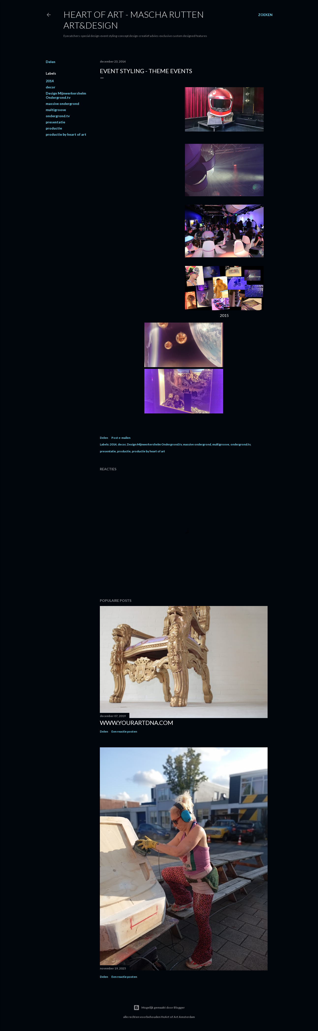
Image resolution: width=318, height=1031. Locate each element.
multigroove (56, 110)
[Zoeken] (265, 15)
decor (50, 87)
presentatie (55, 122)
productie (54, 128)
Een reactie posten (124, 731)
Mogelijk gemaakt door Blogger (159, 1008)
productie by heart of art (66, 134)
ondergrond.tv (58, 116)
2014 (50, 81)
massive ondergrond (62, 103)
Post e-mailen (120, 438)
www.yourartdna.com (136, 722)
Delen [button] (50, 62)
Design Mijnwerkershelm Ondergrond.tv (66, 95)
